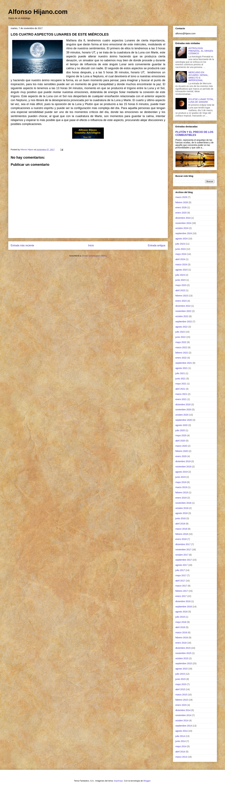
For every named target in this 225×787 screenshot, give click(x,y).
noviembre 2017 (183, 549)
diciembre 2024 (183, 218)
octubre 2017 (181, 554)
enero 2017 (181, 596)
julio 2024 (180, 244)
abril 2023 (180, 290)
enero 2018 (181, 539)
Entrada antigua (156, 245)
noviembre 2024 (183, 223)
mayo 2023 (180, 285)
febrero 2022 (181, 352)
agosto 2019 (181, 472)
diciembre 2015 (183, 648)
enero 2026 (181, 207)
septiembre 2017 (183, 560)
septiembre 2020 (183, 420)
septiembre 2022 (183, 321)
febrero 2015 (181, 700)
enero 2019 (181, 497)
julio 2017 (180, 570)
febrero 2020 (181, 451)
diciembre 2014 (183, 710)
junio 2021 (180, 378)
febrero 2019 (181, 492)
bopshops (118, 781)
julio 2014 (180, 736)
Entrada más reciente (22, 245)
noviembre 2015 (183, 653)
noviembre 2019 (183, 466)
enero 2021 (181, 399)
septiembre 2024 (183, 233)
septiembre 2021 (183, 363)
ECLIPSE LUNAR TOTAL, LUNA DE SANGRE (201, 100)
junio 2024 (180, 249)
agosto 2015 (181, 668)
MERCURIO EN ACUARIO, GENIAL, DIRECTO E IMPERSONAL (198, 76)
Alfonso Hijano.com (38, 11)
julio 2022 (180, 332)
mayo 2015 (180, 684)
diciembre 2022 (183, 306)
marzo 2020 (181, 446)
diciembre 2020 (183, 404)
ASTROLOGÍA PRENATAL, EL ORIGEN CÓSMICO (200, 51)
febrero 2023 (181, 295)
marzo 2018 (181, 529)
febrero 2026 (181, 202)
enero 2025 (181, 212)
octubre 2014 (181, 720)
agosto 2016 (181, 611)
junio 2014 (180, 741)
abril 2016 (180, 627)
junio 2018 (180, 518)
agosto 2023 (181, 269)
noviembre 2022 (183, 311)
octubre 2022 (181, 316)
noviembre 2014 (183, 715)
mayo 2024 (180, 254)
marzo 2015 (181, 694)
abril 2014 (180, 751)
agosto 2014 (181, 731)
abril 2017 (180, 580)
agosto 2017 (181, 565)
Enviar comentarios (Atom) (94, 256)
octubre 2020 (181, 414)
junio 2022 (180, 337)
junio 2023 (180, 280)
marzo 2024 (181, 264)
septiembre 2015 (183, 663)
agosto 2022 (181, 326)
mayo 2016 (180, 622)
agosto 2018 (181, 513)
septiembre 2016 (183, 606)
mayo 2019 (180, 482)
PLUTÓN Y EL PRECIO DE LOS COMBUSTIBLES (194, 133)
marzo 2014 (181, 757)
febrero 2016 (181, 637)
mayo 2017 (180, 575)
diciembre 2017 (183, 544)
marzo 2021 (181, 394)
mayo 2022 (180, 342)
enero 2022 (181, 357)
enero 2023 (181, 301)
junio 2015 (180, 679)
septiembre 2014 (183, 725)
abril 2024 (180, 259)
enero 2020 (181, 456)
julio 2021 (180, 373)
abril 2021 (180, 389)
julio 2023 (180, 275)
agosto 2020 (181, 425)
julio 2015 (180, 674)
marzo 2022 (181, 347)
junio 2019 (180, 477)
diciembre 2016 (183, 601)
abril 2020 (180, 440)
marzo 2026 (181, 197)
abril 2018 (180, 523)
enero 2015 (181, 705)
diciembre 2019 (183, 461)
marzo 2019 (181, 487)
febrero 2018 (181, 534)
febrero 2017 (181, 591)
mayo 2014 (180, 746)
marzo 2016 (181, 632)
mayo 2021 (180, 383)
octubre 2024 (181, 228)
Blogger (146, 781)
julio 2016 (180, 617)
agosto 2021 (181, 368)
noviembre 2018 (183, 503)
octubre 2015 (181, 658)
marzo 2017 (181, 585)
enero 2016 (181, 642)
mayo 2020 (180, 435)
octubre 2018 (181, 508)
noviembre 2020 (183, 409)
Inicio (91, 245)
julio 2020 (180, 430)
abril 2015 (180, 689)
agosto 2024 (181, 238)
